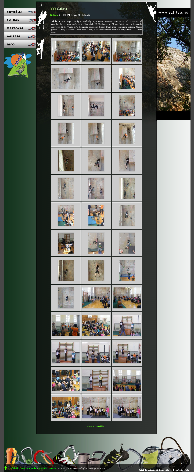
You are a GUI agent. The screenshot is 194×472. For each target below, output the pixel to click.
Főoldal (14, 468)
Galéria (54, 14)
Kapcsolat (32, 468)
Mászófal (42, 468)
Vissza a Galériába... (96, 426)
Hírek (22, 468)
